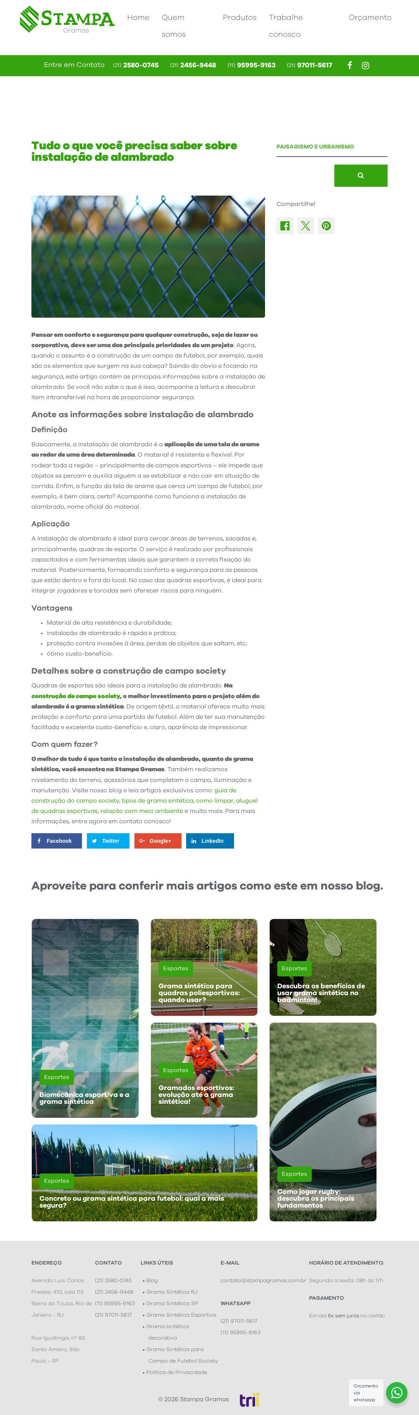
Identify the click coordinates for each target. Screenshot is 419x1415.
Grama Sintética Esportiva (181, 1315)
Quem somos (174, 26)
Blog (152, 1280)
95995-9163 (251, 65)
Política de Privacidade (176, 1372)
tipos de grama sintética (157, 801)
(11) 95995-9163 (115, 1303)
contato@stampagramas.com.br (263, 1280)
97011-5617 (309, 65)
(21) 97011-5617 (113, 1315)
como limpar (214, 801)
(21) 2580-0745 (113, 1280)
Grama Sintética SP (172, 1303)
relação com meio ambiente (141, 811)
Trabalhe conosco (286, 26)
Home (138, 17)
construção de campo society (75, 696)
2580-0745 (136, 65)
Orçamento (370, 17)
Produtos (240, 17)
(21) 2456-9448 (114, 1292)
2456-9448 (193, 65)
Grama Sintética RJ (172, 1292)
